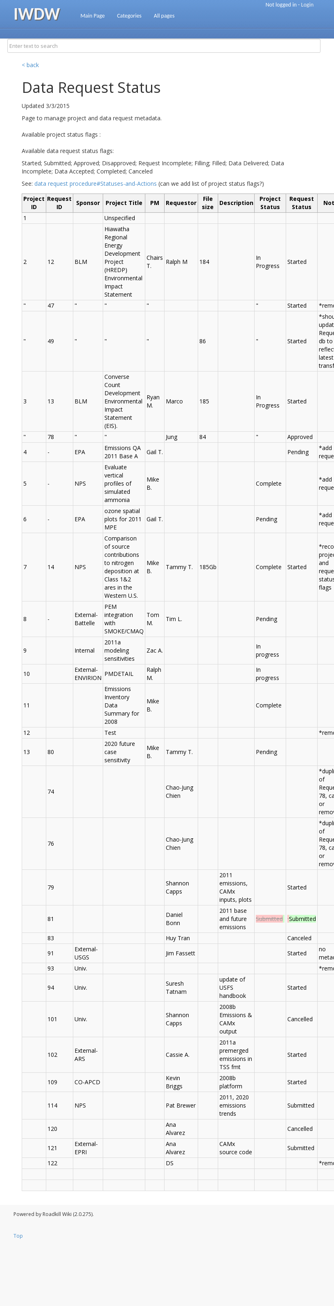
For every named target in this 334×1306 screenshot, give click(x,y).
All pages (164, 15)
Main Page (92, 15)
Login (307, 4)
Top (18, 1235)
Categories (129, 15)
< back (30, 65)
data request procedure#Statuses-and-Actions (95, 183)
